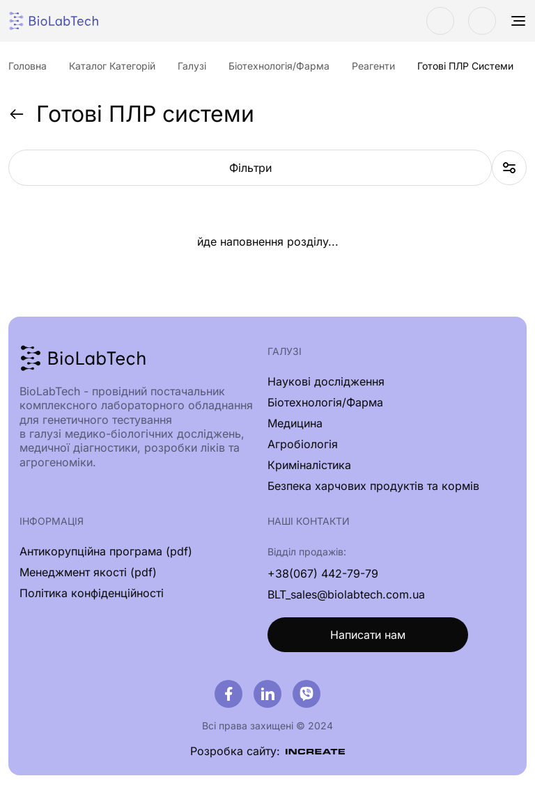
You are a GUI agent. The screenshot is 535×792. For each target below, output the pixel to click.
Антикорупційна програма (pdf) (106, 551)
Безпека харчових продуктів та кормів (373, 486)
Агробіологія (303, 444)
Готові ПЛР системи (131, 114)
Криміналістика (309, 465)
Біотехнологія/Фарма (325, 402)
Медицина (295, 423)
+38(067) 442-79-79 (323, 573)
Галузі (285, 351)
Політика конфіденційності (92, 593)
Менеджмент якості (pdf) (88, 572)
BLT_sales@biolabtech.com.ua (346, 594)
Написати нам (367, 635)
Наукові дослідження (326, 381)
